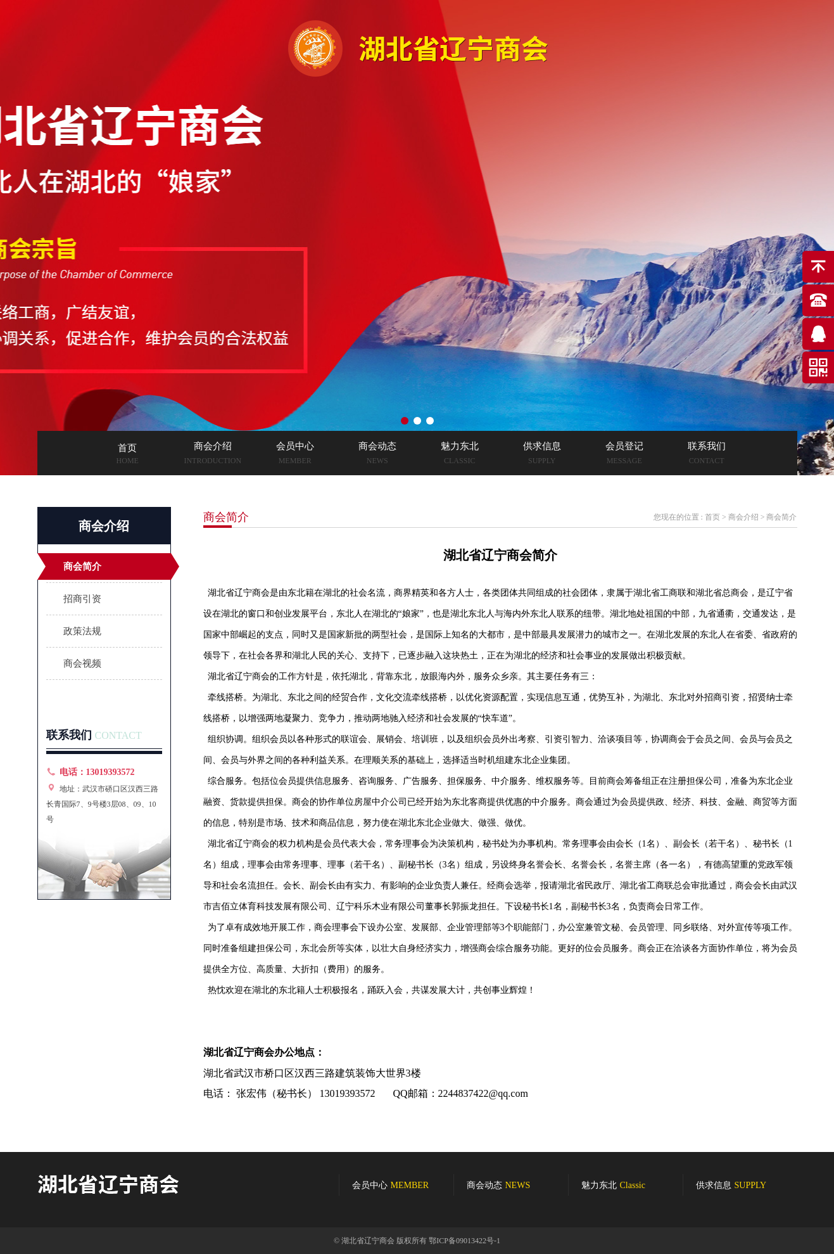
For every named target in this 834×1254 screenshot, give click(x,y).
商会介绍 (743, 517)
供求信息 (731, 1185)
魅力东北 (613, 1185)
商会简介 (82, 566)
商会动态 (499, 1185)
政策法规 (82, 631)
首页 (712, 517)
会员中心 (390, 1185)
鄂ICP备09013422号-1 (464, 1240)
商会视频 (82, 663)
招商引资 (82, 599)
